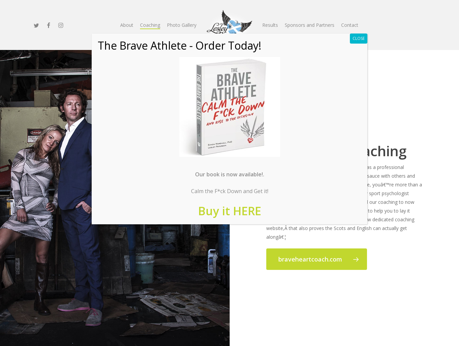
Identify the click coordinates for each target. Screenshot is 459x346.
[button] (316, 259)
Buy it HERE (229, 211)
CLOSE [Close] (359, 38)
